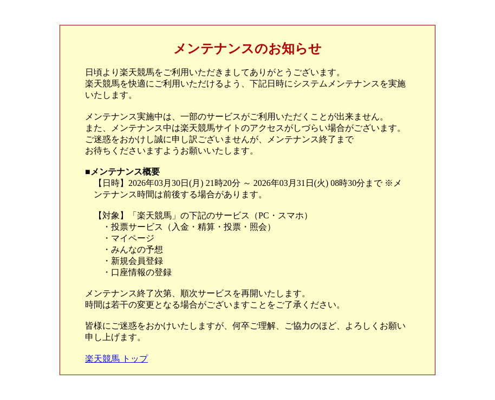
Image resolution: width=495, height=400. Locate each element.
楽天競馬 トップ (116, 358)
